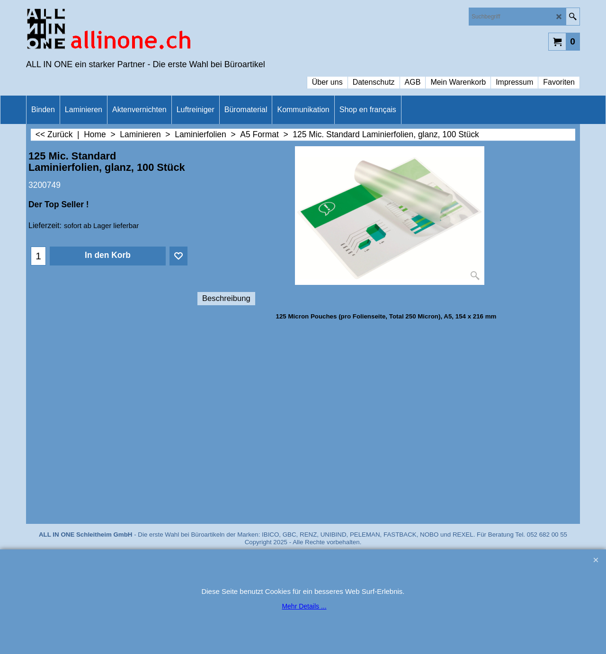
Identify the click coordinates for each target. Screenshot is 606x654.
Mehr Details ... (304, 606)
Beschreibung (226, 298)
